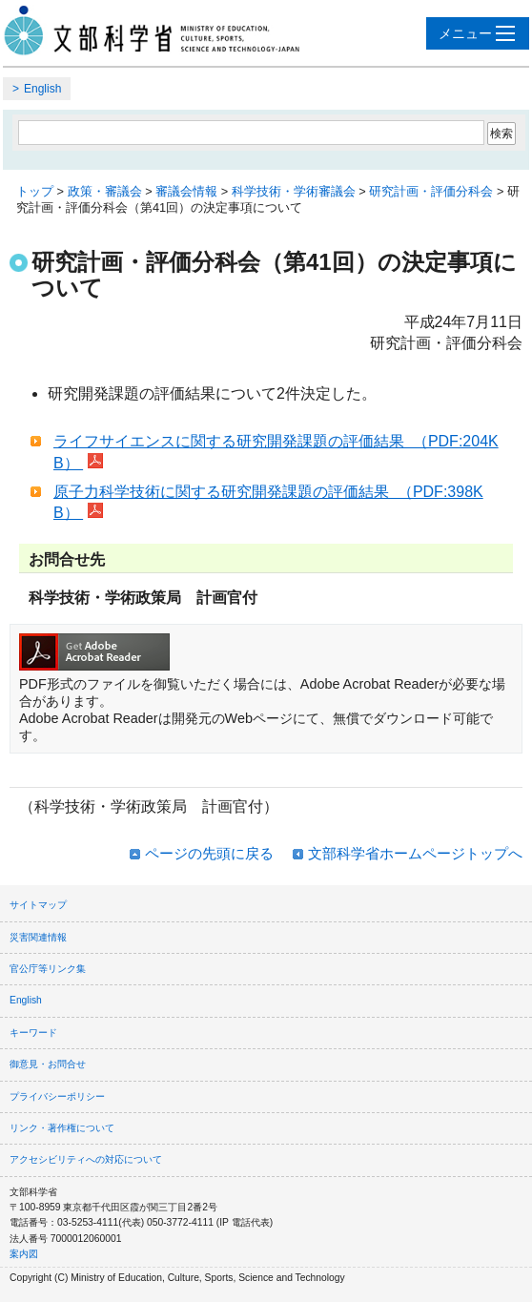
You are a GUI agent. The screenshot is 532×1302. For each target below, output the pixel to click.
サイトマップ (38, 904)
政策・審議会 (105, 191)
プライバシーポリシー (57, 1096)
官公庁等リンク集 (48, 968)
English (42, 88)
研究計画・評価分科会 (431, 191)
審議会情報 (186, 191)
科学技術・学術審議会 (294, 191)
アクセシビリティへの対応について (86, 1159)
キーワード (33, 1032)
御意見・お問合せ (48, 1064)
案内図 (24, 1254)
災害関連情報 (38, 937)
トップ (34, 191)
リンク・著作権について (62, 1128)
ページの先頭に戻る (209, 853)
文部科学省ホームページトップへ (415, 853)
